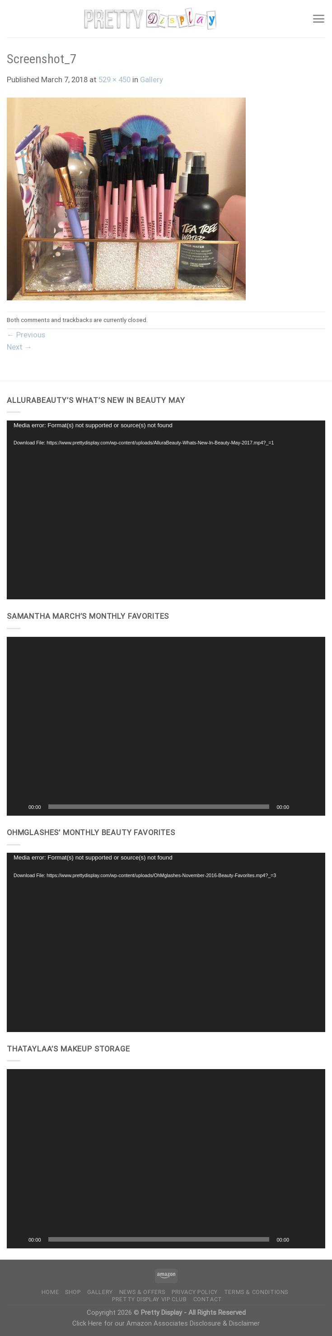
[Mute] (299, 806)
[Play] (18, 806)
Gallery (151, 79)
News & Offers (142, 1292)
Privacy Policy (195, 1292)
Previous (26, 335)
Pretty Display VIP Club (149, 1299)
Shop (73, 1292)
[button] (166, 726)
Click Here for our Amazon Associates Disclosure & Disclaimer (166, 1323)
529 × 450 (114, 79)
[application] (166, 510)
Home (50, 1292)
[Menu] (318, 18)
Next (19, 347)
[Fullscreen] (313, 806)
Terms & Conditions (256, 1292)
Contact (207, 1299)
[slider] (159, 806)
